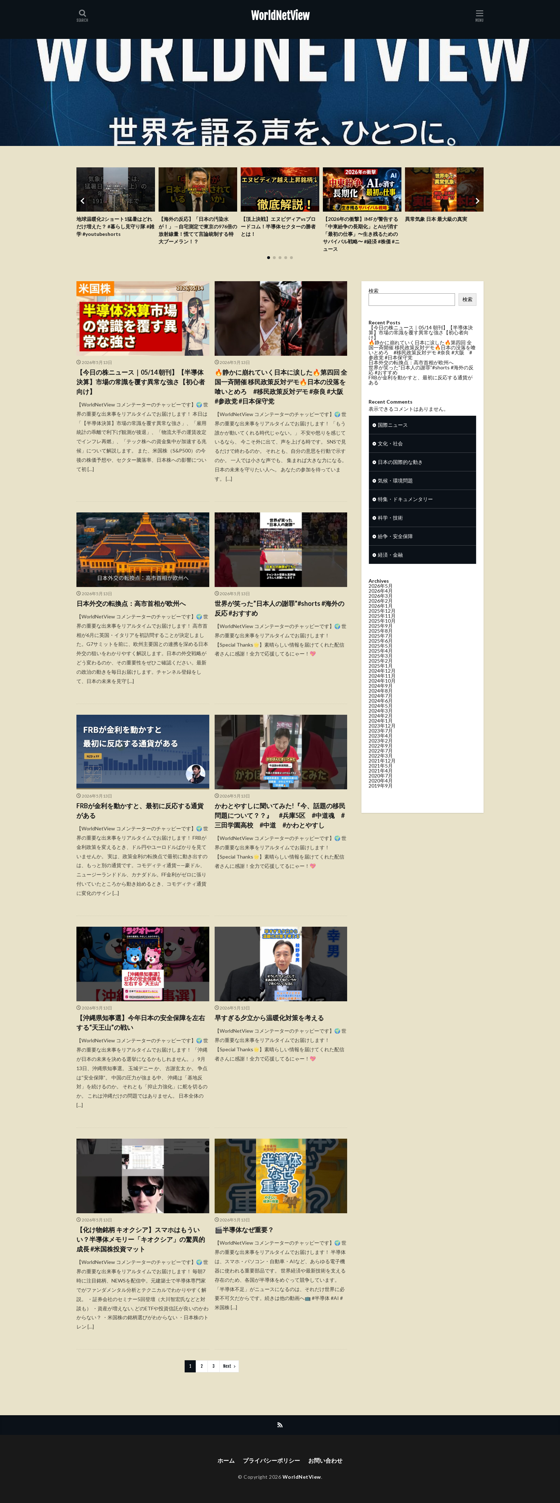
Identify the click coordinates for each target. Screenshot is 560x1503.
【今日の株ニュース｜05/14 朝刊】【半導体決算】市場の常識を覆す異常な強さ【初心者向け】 (140, 381)
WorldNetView (280, 16)
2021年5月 (381, 777)
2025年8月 (381, 642)
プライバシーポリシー (271, 1460)
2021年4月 (381, 782)
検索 (374, 291)
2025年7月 (381, 647)
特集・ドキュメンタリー (405, 511)
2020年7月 (381, 787)
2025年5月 (381, 657)
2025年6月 (381, 652)
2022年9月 (381, 757)
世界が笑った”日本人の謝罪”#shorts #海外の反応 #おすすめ (279, 608)
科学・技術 (390, 529)
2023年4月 (381, 747)
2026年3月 (381, 607)
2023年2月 (381, 752)
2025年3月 (381, 667)
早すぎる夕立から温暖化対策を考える (269, 1018)
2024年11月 (382, 687)
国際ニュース (393, 437)
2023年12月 (382, 737)
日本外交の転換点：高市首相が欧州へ (131, 603)
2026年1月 (381, 617)
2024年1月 (381, 732)
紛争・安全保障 (395, 548)
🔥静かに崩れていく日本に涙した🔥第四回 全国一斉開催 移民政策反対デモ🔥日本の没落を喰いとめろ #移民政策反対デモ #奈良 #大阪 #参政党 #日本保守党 (281, 386)
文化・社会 (390, 455)
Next (227, 1366)
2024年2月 (381, 727)
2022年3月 (381, 767)
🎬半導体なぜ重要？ (244, 1230)
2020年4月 (381, 792)
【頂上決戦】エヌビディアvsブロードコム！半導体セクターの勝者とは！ (278, 226)
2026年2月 (381, 612)
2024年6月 (381, 712)
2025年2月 (381, 672)
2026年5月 (381, 597)
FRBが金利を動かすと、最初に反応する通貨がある (140, 810)
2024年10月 (382, 692)
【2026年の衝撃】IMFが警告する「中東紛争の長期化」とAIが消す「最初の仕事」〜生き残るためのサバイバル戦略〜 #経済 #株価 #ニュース (361, 234)
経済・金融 (390, 566)
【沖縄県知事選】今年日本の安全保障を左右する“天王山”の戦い (140, 1022)
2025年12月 (382, 622)
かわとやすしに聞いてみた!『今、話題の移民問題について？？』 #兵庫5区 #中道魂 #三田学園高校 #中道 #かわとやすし (280, 815)
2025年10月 (382, 632)
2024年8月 (381, 702)
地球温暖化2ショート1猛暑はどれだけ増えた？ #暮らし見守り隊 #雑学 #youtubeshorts (115, 226)
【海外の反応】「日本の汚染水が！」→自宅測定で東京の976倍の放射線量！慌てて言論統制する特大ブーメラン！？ (198, 230)
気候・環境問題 (395, 492)
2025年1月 (381, 677)
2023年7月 (381, 742)
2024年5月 (381, 717)
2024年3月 (381, 722)
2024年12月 (382, 682)
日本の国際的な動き (400, 474)
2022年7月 (381, 762)
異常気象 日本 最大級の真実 (436, 219)
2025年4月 (381, 662)
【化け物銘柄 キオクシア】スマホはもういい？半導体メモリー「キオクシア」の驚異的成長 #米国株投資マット (140, 1239)
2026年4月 (381, 602)
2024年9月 (381, 697)
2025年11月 (382, 627)
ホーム (226, 1460)
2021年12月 (382, 772)
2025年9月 (381, 637)
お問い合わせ (325, 1460)
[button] (83, 201)
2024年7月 (381, 707)
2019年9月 (381, 797)
